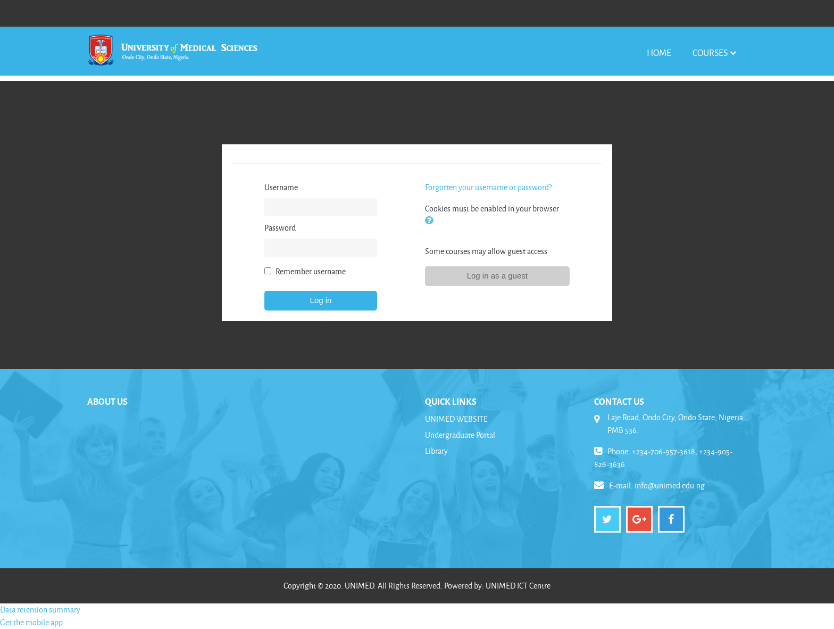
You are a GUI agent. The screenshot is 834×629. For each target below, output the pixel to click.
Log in (321, 300)
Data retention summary (40, 609)
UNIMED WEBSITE (456, 418)
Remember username (311, 271)
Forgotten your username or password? (488, 187)
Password (280, 227)
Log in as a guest (497, 275)
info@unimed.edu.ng (670, 485)
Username (281, 187)
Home (659, 52)
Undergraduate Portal (460, 434)
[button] (431, 221)
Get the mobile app (31, 622)
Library (436, 450)
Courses (710, 52)
